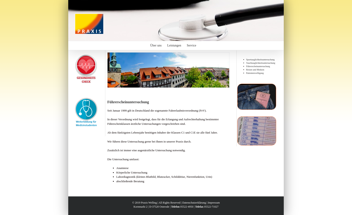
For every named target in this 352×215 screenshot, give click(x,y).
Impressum (214, 202)
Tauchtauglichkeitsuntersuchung (260, 63)
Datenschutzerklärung (194, 202)
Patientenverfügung (255, 73)
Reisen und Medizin (255, 69)
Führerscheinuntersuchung (258, 66)
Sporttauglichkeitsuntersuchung (260, 59)
